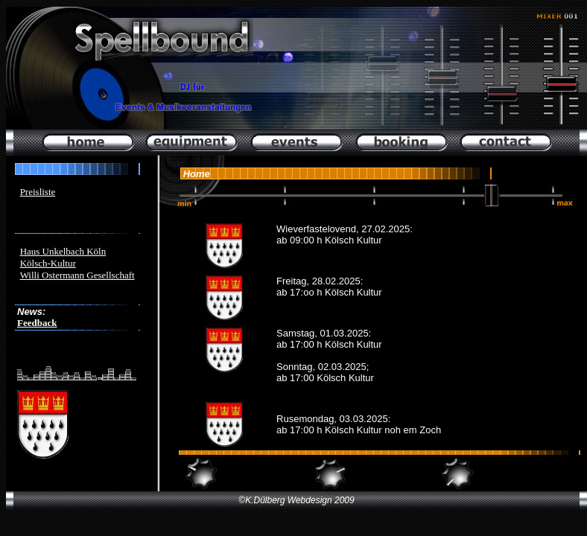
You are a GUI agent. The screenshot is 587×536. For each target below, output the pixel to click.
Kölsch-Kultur (48, 263)
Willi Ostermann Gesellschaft (77, 275)
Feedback (37, 322)
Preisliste (38, 191)
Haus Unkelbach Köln (63, 251)
